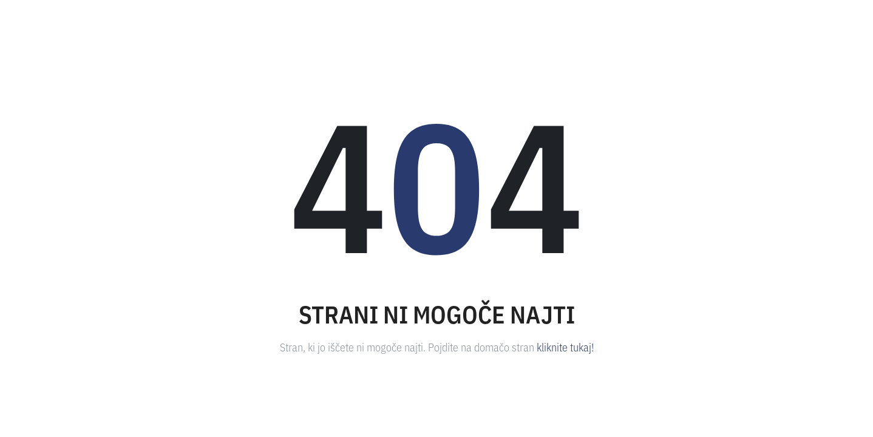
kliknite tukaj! (565, 346)
